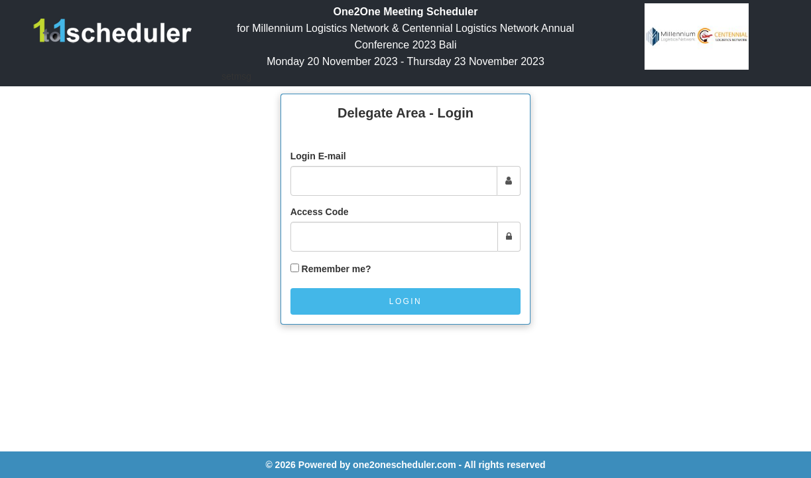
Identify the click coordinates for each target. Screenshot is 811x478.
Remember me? (336, 269)
